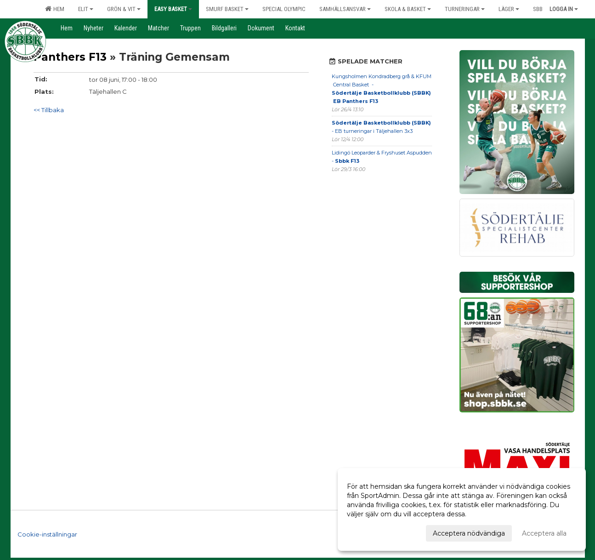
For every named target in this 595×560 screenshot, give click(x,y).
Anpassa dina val (373, 532)
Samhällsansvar (345, 9)
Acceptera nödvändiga (469, 533)
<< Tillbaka (49, 110)
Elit (85, 9)
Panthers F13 (70, 57)
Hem (54, 8)
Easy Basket (173, 9)
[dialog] (462, 509)
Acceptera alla (544, 533)
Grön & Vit (124, 9)
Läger (509, 9)
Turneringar (465, 9)
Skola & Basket (408, 9)
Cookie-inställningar (47, 534)
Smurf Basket (227, 9)
